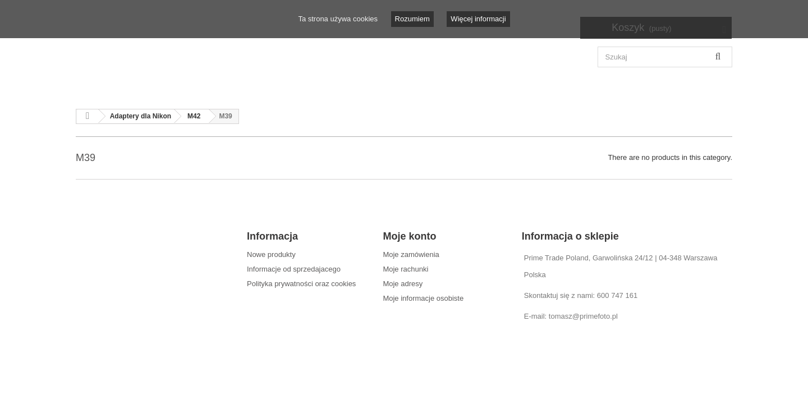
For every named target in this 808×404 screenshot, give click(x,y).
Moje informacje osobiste (423, 298)
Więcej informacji (478, 19)
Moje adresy (403, 283)
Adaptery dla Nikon (140, 116)
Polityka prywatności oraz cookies (301, 283)
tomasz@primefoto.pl (583, 316)
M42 (193, 116)
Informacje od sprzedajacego (294, 269)
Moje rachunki (405, 269)
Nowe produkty (271, 254)
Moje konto (409, 236)
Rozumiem (412, 19)
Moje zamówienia (411, 254)
